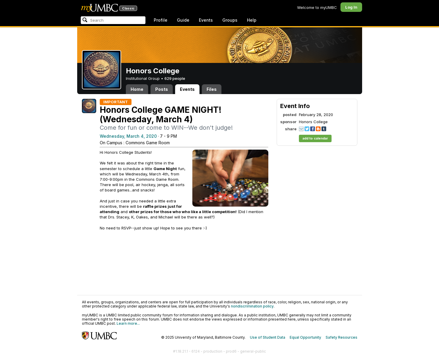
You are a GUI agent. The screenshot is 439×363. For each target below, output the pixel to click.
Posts (161, 89)
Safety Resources (341, 337)
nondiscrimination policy (252, 306)
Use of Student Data (267, 337)
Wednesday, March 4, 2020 (128, 136)
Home (137, 89)
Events (206, 20)
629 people (174, 78)
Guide (183, 20)
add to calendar (315, 138)
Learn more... (128, 323)
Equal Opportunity (305, 337)
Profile (160, 20)
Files (212, 89)
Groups (229, 20)
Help (251, 20)
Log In (351, 7)
